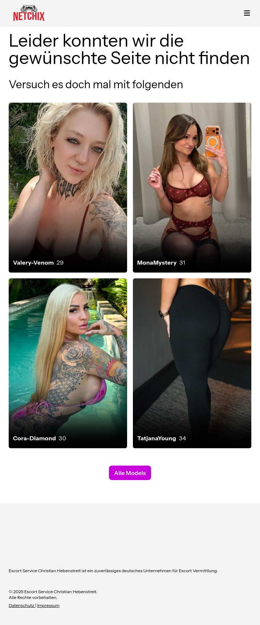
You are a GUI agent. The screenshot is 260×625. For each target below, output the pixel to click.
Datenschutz (22, 605)
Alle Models (130, 472)
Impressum (48, 605)
